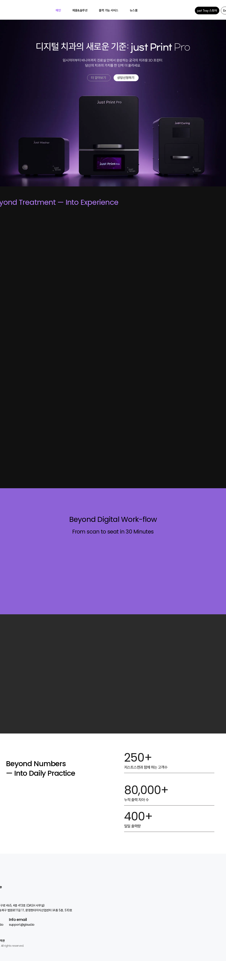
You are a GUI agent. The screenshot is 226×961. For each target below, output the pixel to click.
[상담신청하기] (126, 77)
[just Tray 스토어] (207, 10)
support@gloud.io (21, 924)
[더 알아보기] (99, 77)
